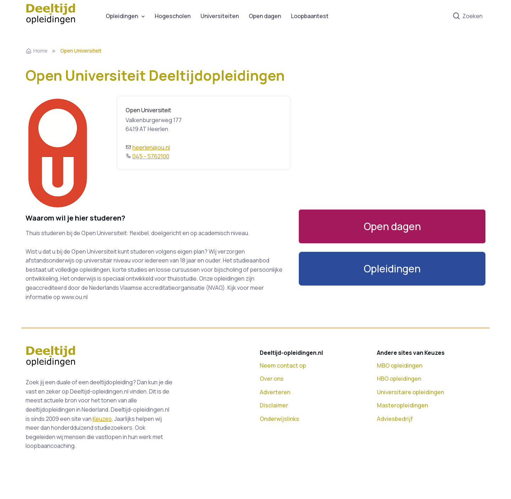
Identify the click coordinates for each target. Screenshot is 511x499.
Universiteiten (219, 16)
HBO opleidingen (399, 379)
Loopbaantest (310, 16)
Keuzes (102, 419)
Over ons (272, 379)
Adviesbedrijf (395, 419)
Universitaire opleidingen (410, 392)
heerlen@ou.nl (151, 147)
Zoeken (467, 16)
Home (37, 50)
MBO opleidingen (399, 365)
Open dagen (265, 16)
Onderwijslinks (279, 419)
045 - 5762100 (150, 156)
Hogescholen (173, 16)
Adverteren (275, 392)
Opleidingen (122, 16)
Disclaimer (274, 405)
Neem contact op (283, 365)
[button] (392, 269)
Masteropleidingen (402, 405)
